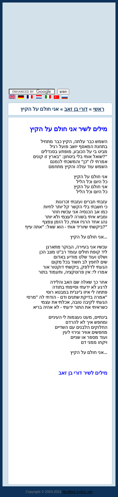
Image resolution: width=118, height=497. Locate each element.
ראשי (98, 109)
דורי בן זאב (75, 109)
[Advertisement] (59, 46)
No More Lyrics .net (78, 492)
